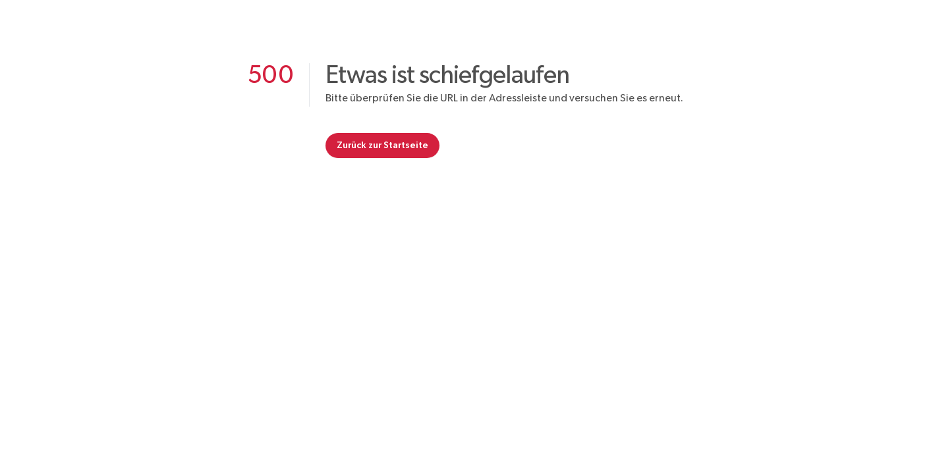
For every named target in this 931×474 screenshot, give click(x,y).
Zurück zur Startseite (382, 145)
